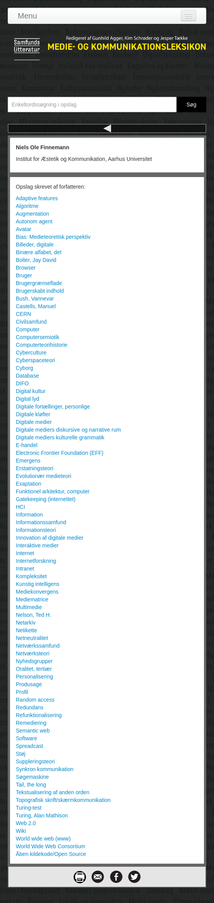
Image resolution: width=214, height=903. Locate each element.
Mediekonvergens (37, 592)
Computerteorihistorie (41, 345)
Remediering (31, 723)
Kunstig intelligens (37, 584)
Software (26, 738)
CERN (23, 314)
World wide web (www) (43, 838)
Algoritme (27, 206)
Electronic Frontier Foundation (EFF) (59, 453)
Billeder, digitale (35, 244)
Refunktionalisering (39, 715)
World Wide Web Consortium (50, 846)
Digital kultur (30, 391)
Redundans (30, 707)
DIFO (22, 383)
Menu (27, 16)
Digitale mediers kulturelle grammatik (60, 437)
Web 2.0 (26, 823)
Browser (25, 268)
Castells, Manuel (36, 306)
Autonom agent (34, 221)
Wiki (21, 831)
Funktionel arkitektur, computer (52, 491)
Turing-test (28, 808)
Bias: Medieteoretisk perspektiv (53, 237)
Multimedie (29, 607)
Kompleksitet (31, 576)
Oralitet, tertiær (34, 669)
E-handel (26, 445)
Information (29, 514)
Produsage (29, 684)
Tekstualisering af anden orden (52, 792)
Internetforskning (36, 561)
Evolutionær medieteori (43, 476)
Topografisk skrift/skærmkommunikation (63, 800)
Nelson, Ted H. (33, 615)
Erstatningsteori (34, 468)
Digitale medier (34, 422)
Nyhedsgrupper (34, 661)
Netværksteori (32, 653)
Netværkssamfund (38, 646)
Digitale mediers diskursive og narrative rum (68, 430)
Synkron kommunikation (44, 769)
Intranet (25, 568)
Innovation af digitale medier (49, 538)
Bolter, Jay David (36, 260)
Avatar (23, 229)
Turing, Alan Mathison (42, 815)
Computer (27, 329)
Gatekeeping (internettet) (46, 499)
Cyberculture (31, 352)
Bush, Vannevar (35, 298)
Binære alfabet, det (38, 252)
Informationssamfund (41, 522)
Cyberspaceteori (35, 360)
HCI (20, 507)
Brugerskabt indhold (40, 291)
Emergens (28, 460)
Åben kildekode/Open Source (51, 854)
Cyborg (24, 368)
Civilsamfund (31, 322)
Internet (25, 553)
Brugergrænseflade (39, 283)
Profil (22, 692)
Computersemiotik (37, 337)
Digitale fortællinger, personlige (53, 406)
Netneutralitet (32, 638)
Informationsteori (36, 530)
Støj (20, 754)
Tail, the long (31, 784)
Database (27, 376)
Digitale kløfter (33, 414)
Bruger (24, 275)
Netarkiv (25, 622)
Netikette (26, 630)
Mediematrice (32, 599)
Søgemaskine (32, 777)
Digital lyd (27, 399)
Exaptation (28, 484)
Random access (35, 700)
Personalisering (34, 676)
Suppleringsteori (35, 761)
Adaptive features (37, 198)
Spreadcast (29, 746)
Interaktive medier (37, 545)
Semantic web (33, 730)
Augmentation (32, 214)
